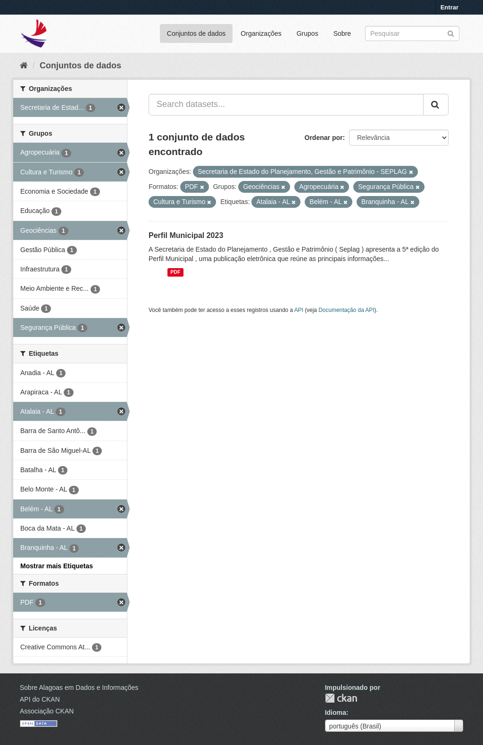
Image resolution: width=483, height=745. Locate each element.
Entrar (449, 7)
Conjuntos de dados (196, 33)
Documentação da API (346, 310)
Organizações (261, 33)
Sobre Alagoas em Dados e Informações (79, 687)
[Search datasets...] (286, 104)
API (298, 310)
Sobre (342, 33)
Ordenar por (324, 137)
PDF (175, 272)
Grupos (307, 33)
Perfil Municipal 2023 (186, 235)
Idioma (335, 712)
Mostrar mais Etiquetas (56, 566)
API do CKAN (40, 699)
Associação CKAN (47, 711)
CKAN (341, 698)
